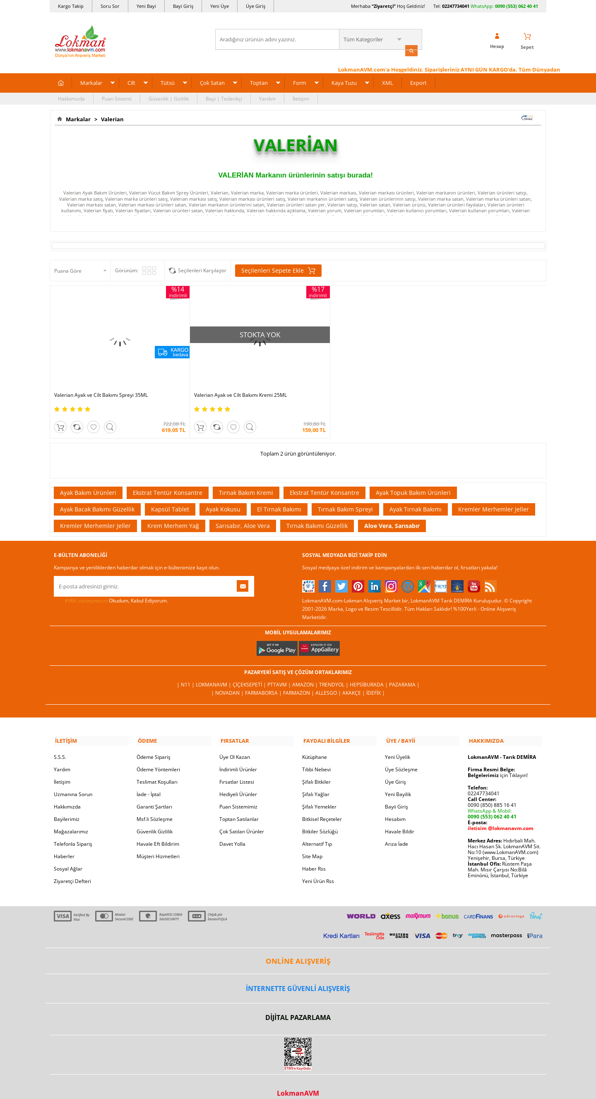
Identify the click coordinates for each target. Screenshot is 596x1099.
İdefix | (375, 680)
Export (418, 82)
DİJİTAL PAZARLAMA (298, 1004)
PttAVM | (279, 672)
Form (299, 82)
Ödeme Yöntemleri (158, 756)
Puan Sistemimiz (238, 793)
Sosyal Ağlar (68, 855)
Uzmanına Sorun (73, 781)
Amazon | (305, 672)
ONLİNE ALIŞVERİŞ (298, 948)
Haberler (64, 843)
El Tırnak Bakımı (279, 497)
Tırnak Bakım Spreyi (345, 497)
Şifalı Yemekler (319, 793)
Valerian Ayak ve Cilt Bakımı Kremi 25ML (224, 383)
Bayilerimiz (66, 805)
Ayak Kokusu (223, 497)
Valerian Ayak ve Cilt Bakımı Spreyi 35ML (101, 383)
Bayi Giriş (183, 6)
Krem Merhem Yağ (173, 514)
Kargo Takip (71, 6)
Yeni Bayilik (398, 781)
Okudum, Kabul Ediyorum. (111, 589)
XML (387, 82)
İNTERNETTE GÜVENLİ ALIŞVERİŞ (298, 975)
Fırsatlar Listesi (236, 768)
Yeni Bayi (146, 6)
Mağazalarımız (71, 818)
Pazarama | (404, 672)
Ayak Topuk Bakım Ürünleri (413, 481)
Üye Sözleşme (401, 756)
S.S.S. (60, 743)
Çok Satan (212, 82)
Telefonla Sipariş (73, 830)
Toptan (259, 82)
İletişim (301, 97)
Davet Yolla (232, 830)
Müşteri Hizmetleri (158, 843)
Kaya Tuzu (344, 82)
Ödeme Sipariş (154, 743)
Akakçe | (354, 680)
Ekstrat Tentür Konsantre (167, 481)
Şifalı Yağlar (315, 781)
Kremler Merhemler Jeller (493, 497)
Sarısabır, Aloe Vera (243, 514)
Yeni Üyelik (397, 743)
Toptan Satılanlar (239, 805)
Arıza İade (396, 830)
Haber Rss (314, 855)
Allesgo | (328, 680)
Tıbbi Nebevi (316, 756)
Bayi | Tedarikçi (224, 97)
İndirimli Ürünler (238, 756)
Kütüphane (314, 743)
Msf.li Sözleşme (155, 805)
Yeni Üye (219, 6)
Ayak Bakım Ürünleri (88, 481)
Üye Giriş (255, 6)
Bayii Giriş (396, 793)
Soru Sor (110, 6)
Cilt (131, 82)
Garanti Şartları (154, 793)
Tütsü (168, 82)
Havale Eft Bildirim (158, 830)
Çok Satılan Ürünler (241, 818)
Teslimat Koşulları (157, 768)
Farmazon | (299, 680)
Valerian (111, 118)
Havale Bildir (399, 818)
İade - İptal (149, 781)
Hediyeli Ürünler (238, 781)
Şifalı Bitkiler (316, 768)
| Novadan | (228, 680)
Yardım (267, 97)
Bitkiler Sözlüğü (320, 818)
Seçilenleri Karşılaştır (202, 270)
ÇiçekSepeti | (250, 672)
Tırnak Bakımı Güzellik (317, 514)
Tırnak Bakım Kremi (246, 481)
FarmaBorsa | (264, 680)
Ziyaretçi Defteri (72, 867)
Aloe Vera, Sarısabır (392, 514)
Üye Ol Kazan (234, 743)
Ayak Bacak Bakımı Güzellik (97, 497)
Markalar (91, 82)
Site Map (312, 843)
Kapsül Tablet (170, 497)
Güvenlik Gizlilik (155, 818)
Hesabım (395, 805)
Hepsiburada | (369, 672)
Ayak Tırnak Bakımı (415, 497)
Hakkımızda (71, 97)
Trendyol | (334, 672)
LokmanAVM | (214, 672)
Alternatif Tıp (317, 830)
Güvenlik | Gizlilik (169, 97)
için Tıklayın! (498, 761)
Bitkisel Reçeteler (322, 805)
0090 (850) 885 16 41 (492, 791)
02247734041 (455, 6)
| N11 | (186, 672)
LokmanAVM (298, 1080)
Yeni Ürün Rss (318, 867)
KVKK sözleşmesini (86, 588)
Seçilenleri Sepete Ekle (278, 270)
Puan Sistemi (117, 97)
